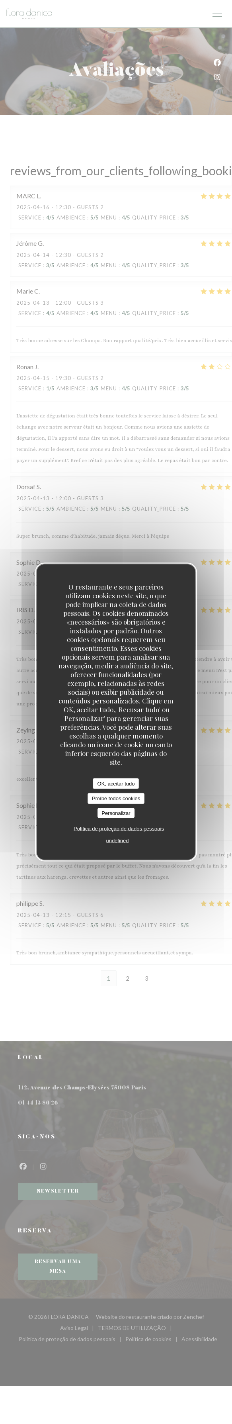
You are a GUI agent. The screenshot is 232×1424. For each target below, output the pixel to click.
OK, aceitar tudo (116, 783)
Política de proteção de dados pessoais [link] (119, 829)
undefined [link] (117, 841)
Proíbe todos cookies (116, 798)
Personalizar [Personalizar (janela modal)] (115, 813)
